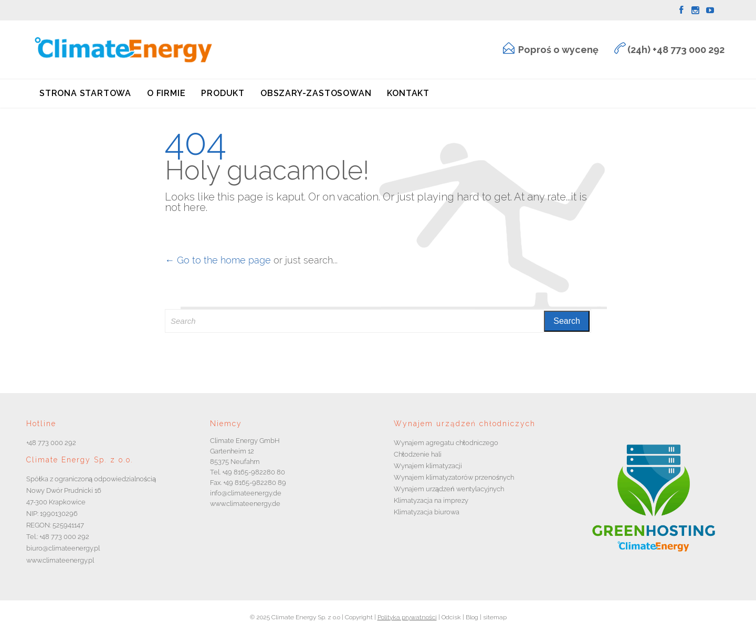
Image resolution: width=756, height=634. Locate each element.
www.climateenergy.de (245, 504)
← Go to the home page (218, 260)
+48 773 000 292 (51, 443)
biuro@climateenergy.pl (63, 548)
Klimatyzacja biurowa (426, 512)
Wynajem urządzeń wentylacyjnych (449, 489)
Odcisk (451, 617)
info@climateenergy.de (245, 493)
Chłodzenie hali (418, 454)
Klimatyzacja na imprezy (431, 500)
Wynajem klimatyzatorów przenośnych (454, 477)
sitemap (494, 617)
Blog (471, 617)
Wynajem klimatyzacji (428, 466)
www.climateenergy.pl (60, 560)
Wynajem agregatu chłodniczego (446, 443)
